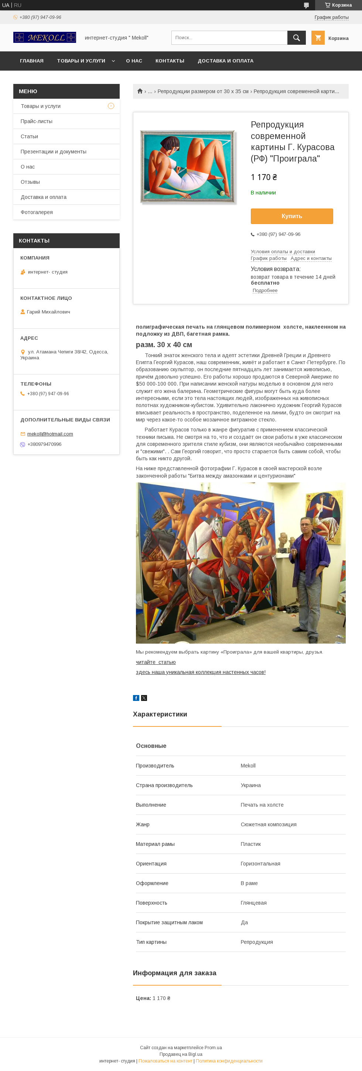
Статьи (29, 136)
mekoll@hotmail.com (50, 434)
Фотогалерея (37, 212)
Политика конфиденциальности (229, 1061)
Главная (32, 61)
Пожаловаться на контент (165, 1061)
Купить (292, 216)
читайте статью (156, 662)
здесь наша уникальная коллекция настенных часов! (201, 672)
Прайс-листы (36, 121)
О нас (134, 61)
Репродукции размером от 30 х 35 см (203, 91)
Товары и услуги (81, 61)
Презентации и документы (53, 152)
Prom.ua (213, 1047)
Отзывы (30, 182)
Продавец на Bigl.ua (181, 1054)
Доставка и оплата (225, 61)
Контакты (170, 61)
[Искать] (296, 38)
